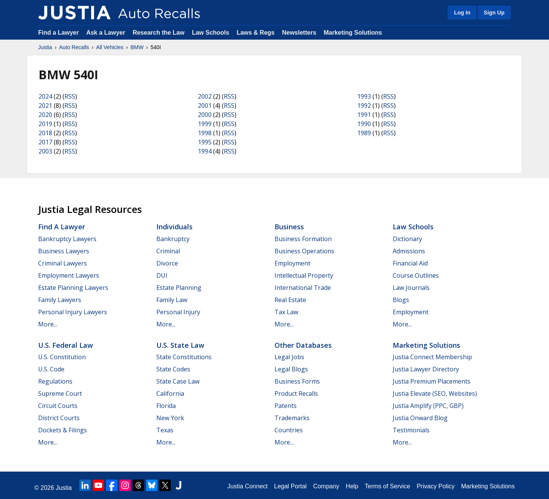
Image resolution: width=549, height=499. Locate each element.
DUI (161, 275)
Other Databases (303, 345)
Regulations (55, 381)
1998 (205, 133)
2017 (45, 142)
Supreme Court (60, 393)
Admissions (409, 251)
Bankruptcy (172, 239)
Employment (292, 263)
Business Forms (297, 381)
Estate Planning (178, 287)
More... (47, 324)
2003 (45, 151)
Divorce (167, 263)
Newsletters (299, 32)
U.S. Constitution (62, 357)
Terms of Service (387, 486)
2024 (45, 96)
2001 (205, 105)
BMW (136, 47)
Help (352, 486)
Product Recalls (296, 393)
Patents (285, 405)
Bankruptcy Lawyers (67, 239)
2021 (45, 105)
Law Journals (411, 287)
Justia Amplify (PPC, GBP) (428, 405)
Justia (45, 47)
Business (289, 226)
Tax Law (286, 312)
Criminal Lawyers (62, 263)
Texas (164, 430)
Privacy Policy (436, 486)
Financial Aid (410, 263)
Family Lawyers (59, 300)
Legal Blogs (291, 369)
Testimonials (411, 430)
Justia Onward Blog (420, 418)
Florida (166, 405)
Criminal (168, 251)
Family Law (171, 300)
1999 (205, 124)
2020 (45, 114)
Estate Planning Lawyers (73, 287)
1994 (205, 151)
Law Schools (210, 32)
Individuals (174, 226)
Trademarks (292, 418)
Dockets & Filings (62, 430)
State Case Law (177, 381)
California (170, 393)
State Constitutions (184, 357)
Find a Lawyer (58, 32)
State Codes (173, 369)
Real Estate (290, 300)
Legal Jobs (289, 357)
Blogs (401, 300)
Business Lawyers (63, 251)
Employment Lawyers (68, 275)
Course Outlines (416, 275)
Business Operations (304, 251)
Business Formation (303, 239)
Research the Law (159, 32)
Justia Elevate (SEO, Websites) (435, 393)
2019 (45, 124)
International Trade (302, 287)
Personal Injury (178, 312)
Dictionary (407, 239)
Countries (288, 430)
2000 (205, 114)
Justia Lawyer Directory (426, 369)
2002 (205, 96)
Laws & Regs (256, 32)
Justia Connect (247, 486)
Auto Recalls (74, 47)
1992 (364, 105)
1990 (364, 124)
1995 (205, 142)
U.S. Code (51, 369)
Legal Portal (290, 486)
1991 (364, 114)
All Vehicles (110, 47)
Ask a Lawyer (106, 32)
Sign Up (494, 13)
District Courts (59, 418)
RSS (69, 96)
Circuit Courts (57, 405)
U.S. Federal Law (65, 345)
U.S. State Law (180, 345)
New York (170, 418)
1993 (364, 96)
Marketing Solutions (353, 32)
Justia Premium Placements (431, 381)
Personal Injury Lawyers (72, 312)
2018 (45, 133)
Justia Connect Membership (432, 357)
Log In (462, 13)
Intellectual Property (303, 275)
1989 (364, 133)
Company (326, 486)
